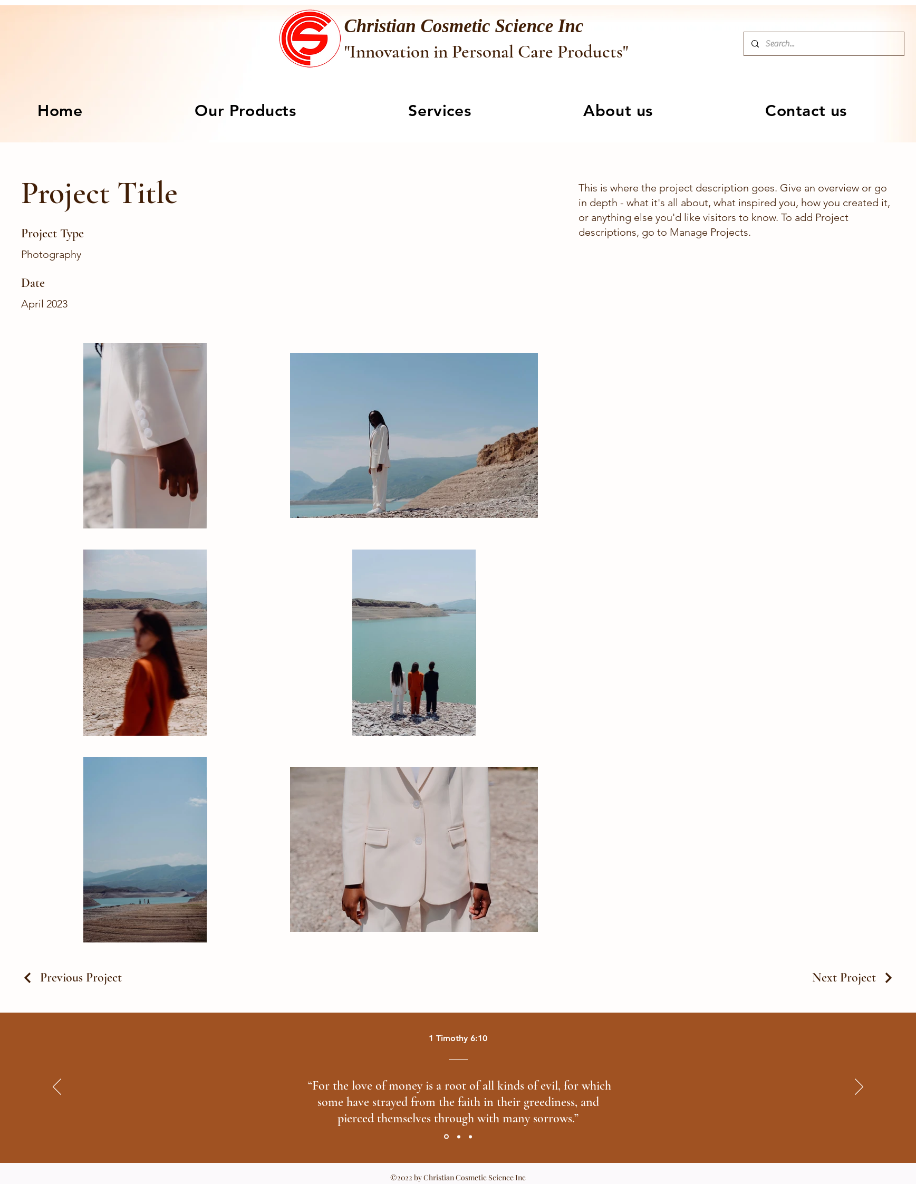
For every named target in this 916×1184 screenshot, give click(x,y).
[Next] (859, 1087)
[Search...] (823, 43)
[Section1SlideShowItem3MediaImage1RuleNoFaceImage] (470, 1136)
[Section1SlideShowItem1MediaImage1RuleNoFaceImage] (446, 1136)
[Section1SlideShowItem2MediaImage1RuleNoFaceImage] (458, 1136)
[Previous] (57, 1087)
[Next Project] (853, 978)
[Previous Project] (71, 978)
